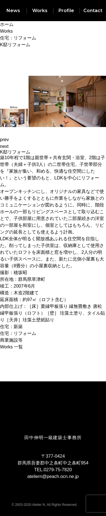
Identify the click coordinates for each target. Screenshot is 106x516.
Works (39, 10)
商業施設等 (11, 340)
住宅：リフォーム (18, 333)
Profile (66, 10)
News (13, 10)
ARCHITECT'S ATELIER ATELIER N (53, 423)
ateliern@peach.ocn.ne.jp (53, 476)
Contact (92, 10)
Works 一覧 (11, 346)
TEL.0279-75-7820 (53, 469)
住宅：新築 (11, 326)
